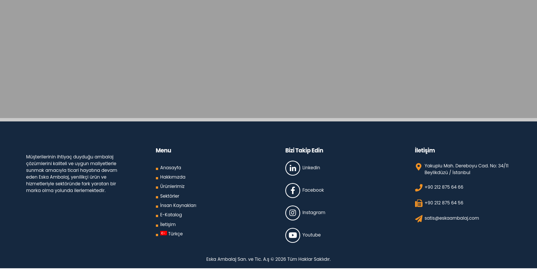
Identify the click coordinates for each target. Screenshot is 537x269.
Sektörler (170, 195)
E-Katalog (171, 213)
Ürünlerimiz (172, 185)
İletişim (168, 222)
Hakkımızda (173, 176)
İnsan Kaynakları (178, 204)
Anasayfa (171, 167)
